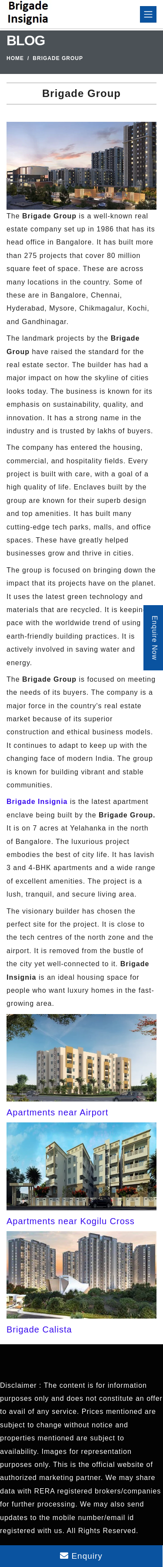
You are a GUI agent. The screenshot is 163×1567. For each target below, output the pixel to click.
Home (15, 58)
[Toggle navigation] (148, 14)
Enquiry (81, 1555)
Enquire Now (154, 638)
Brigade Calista (39, 1329)
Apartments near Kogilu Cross (71, 1221)
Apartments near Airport (57, 1112)
